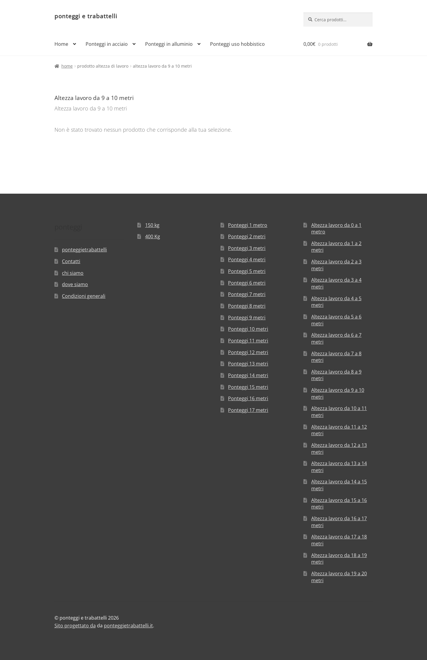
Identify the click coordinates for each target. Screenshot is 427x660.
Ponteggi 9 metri (246, 317)
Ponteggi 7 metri (246, 294)
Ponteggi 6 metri (246, 283)
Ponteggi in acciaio (107, 44)
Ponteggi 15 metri (248, 387)
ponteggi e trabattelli (85, 16)
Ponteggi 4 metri (246, 259)
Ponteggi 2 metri (246, 236)
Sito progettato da (75, 625)
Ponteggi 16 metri (248, 398)
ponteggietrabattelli (84, 249)
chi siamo (72, 273)
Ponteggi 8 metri (246, 306)
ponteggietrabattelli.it (128, 625)
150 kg (152, 225)
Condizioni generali (83, 296)
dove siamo (75, 284)
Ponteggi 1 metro (247, 225)
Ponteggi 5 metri (246, 271)
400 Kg (152, 236)
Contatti (71, 261)
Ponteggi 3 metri (246, 248)
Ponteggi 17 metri (248, 410)
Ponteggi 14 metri (248, 375)
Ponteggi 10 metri (248, 329)
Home (61, 44)
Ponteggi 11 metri (248, 340)
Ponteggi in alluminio (169, 44)
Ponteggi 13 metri (248, 363)
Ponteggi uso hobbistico (237, 44)
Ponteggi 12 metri (248, 352)
